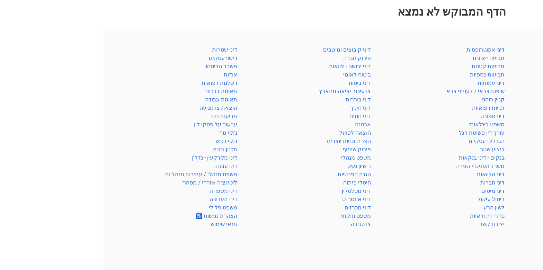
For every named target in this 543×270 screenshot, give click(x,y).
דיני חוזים (256, 116)
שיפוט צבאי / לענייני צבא (372, 91)
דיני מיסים (389, 191)
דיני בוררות (254, 99)
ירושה (528, 108)
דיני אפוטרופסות (382, 49)
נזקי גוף (125, 132)
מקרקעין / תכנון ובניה (509, 124)
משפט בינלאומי (383, 124)
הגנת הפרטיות (250, 174)
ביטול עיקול (387, 199)
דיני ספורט (389, 116)
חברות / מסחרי (517, 199)
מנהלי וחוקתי (519, 191)
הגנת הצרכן (521, 174)
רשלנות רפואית (517, 224)
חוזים (529, 99)
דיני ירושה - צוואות (246, 66)
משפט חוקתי (252, 216)
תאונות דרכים (118, 91)
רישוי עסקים (119, 58)
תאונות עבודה (117, 99)
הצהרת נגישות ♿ (113, 216)
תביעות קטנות (384, 66)
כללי (529, 49)
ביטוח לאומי (521, 83)
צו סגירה (257, 224)
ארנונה (259, 124)
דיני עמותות (387, 83)
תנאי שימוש (120, 224)
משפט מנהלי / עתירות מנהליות (98, 174)
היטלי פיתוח (253, 182)
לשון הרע (390, 207)
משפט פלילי (119, 207)
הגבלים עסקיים (383, 141)
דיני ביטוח (256, 83)
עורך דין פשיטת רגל (378, 132)
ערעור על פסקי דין (112, 124)
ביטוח (528, 74)
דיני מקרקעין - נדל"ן (111, 157)
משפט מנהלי (252, 157)
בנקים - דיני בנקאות (378, 157)
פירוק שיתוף (253, 149)
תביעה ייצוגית (385, 58)
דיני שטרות (121, 49)
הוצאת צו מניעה (115, 108)
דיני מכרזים (254, 207)
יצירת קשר (388, 224)
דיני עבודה (523, 149)
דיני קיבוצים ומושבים (243, 49)
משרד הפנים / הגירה (510, 216)
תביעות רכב (120, 116)
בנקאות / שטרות (515, 91)
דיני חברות (389, 182)
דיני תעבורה (120, 199)
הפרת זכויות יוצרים (245, 141)
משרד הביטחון (518, 207)
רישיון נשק (255, 166)
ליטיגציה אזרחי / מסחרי (106, 182)
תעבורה (525, 166)
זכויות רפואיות (384, 108)
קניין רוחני (523, 157)
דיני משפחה (521, 132)
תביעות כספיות (383, 74)
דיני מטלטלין (252, 191)
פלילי (528, 66)
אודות (127, 74)
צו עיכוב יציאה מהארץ (241, 91)
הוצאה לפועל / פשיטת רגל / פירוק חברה (487, 182)
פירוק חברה (253, 58)
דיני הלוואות (387, 174)
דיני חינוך (257, 108)
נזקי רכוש (123, 141)
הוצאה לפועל (251, 132)
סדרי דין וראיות (517, 58)
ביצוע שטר (388, 149)
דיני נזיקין (524, 141)
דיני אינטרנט (253, 199)
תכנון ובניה (121, 149)
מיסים (528, 116)
